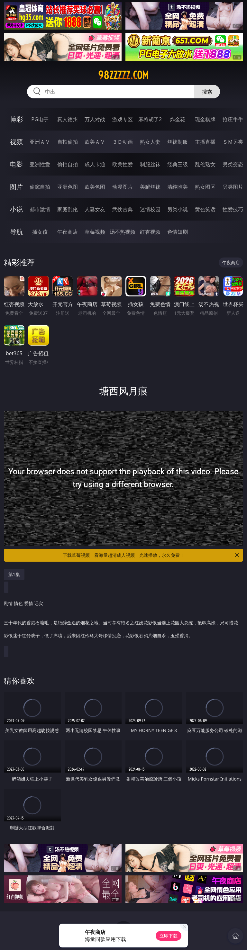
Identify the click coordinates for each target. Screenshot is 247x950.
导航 (16, 231)
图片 (16, 186)
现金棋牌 (205, 119)
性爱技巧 (233, 209)
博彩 (16, 119)
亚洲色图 (67, 186)
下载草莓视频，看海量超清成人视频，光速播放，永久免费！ (151, 555)
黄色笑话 (205, 209)
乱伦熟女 (205, 164)
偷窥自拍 (40, 186)
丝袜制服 (177, 141)
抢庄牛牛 (233, 119)
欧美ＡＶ (95, 141)
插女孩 (40, 231)
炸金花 (177, 119)
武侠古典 (122, 209)
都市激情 (40, 209)
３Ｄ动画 (122, 141)
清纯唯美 (177, 186)
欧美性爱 (122, 164)
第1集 (14, 574)
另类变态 (233, 164)
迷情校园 (150, 209)
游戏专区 (122, 119)
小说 (16, 209)
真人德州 (67, 119)
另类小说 (177, 209)
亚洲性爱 (40, 164)
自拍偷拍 (67, 141)
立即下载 (169, 936)
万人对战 (95, 119)
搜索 (207, 91)
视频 (16, 141)
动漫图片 (122, 186)
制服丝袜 (150, 164)
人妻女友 (95, 209)
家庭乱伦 (67, 209)
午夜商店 (67, 231)
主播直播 (205, 141)
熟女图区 (205, 186)
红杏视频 (150, 231)
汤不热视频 (122, 231)
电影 (16, 164)
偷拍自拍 (67, 164)
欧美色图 (95, 186)
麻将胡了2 (150, 119)
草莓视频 (95, 231)
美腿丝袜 (150, 186)
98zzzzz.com (123, 75)
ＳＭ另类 (233, 141)
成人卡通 (95, 164)
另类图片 (233, 186)
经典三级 (177, 164)
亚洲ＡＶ (40, 141)
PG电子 (39, 119)
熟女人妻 (150, 141)
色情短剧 (177, 231)
